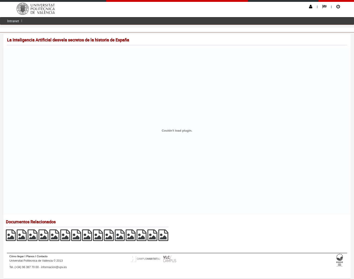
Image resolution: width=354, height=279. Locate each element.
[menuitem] (13, 21)
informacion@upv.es (54, 267)
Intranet (13, 21)
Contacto (42, 256)
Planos (30, 256)
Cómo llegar (16, 256)
